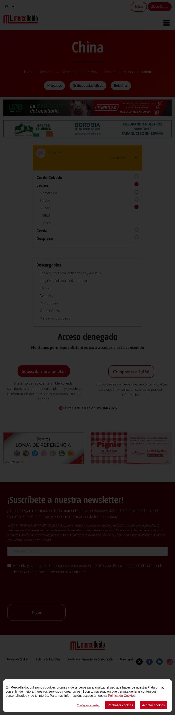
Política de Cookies (121, 695)
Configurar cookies (88, 705)
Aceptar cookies (153, 705)
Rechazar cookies (120, 705)
